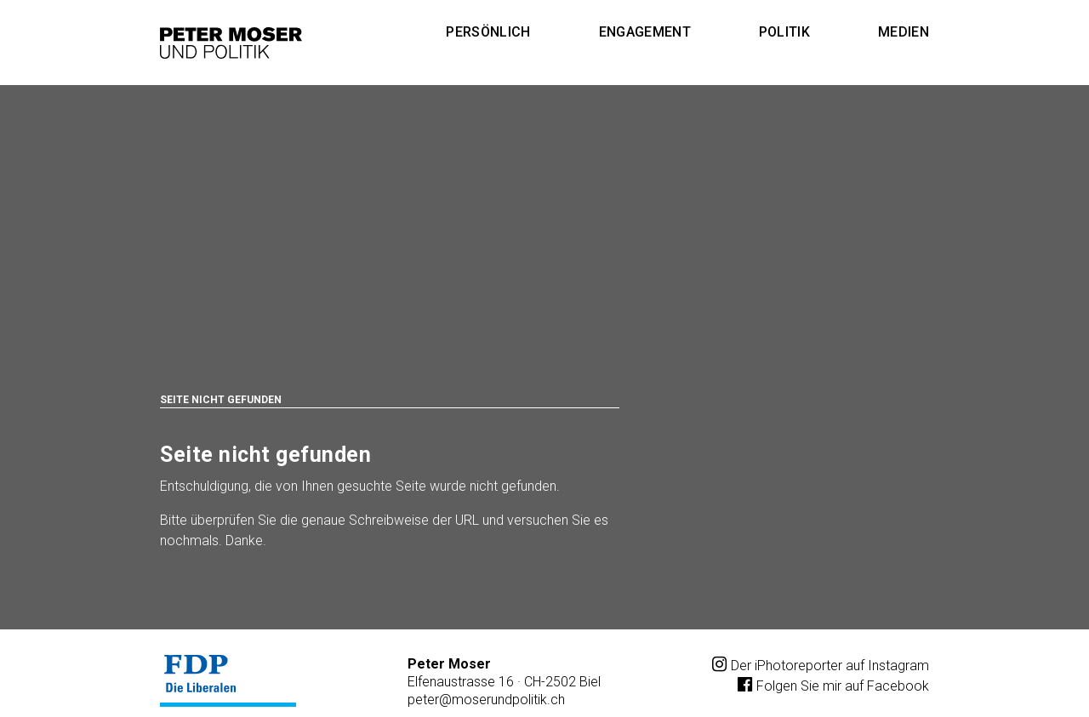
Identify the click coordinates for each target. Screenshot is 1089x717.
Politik (784, 32)
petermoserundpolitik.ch (486, 699)
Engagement (645, 32)
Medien (903, 32)
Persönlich (488, 32)
